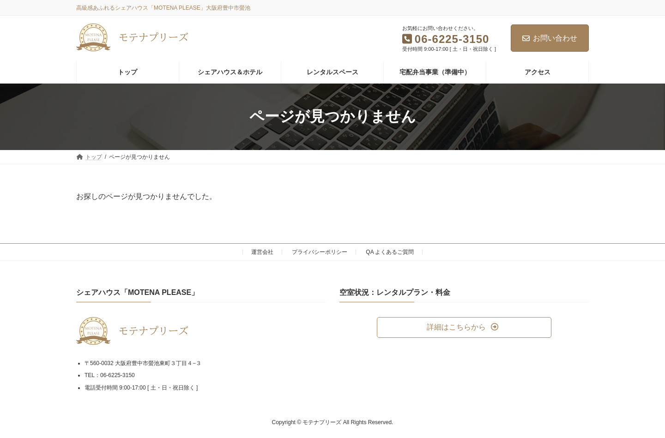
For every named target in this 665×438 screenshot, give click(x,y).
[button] (464, 327)
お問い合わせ (549, 38)
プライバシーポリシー (319, 252)
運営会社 (262, 252)
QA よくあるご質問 (390, 252)
